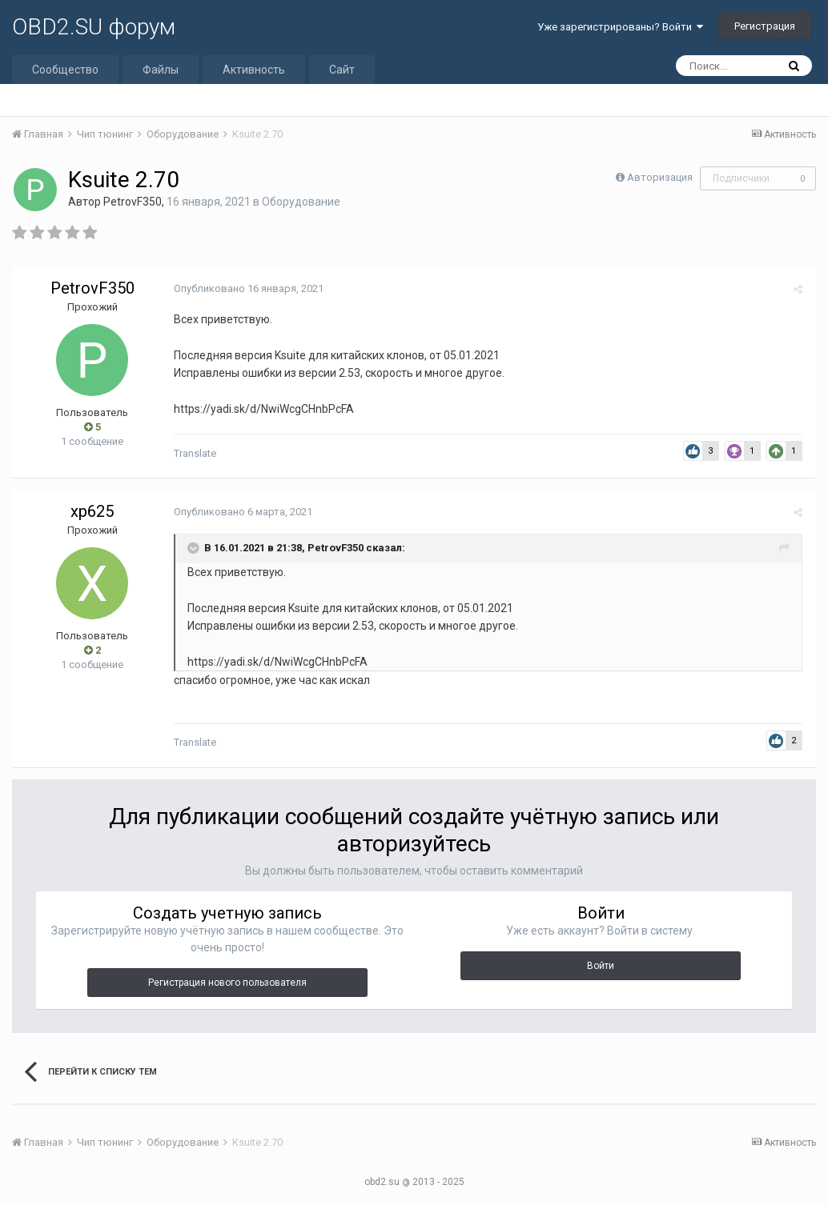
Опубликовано (247, 288)
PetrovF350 (132, 201)
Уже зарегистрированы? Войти (620, 27)
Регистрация (764, 26)
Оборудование (301, 201)
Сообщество (65, 69)
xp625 (92, 511)
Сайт (342, 69)
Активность (254, 69)
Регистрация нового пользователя (227, 982)
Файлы (161, 69)
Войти (600, 965)
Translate (193, 453)
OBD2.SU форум (93, 27)
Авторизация (660, 177)
